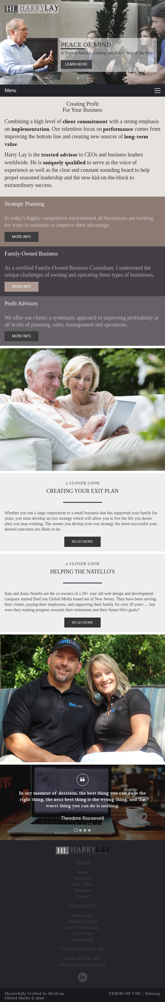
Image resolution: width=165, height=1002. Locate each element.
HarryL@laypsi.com (88, 964)
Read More (82, 541)
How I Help (82, 884)
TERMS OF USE (124, 993)
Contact (82, 896)
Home (82, 872)
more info (21, 237)
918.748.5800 (88, 958)
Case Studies (82, 933)
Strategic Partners (82, 921)
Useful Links (82, 915)
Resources (82, 890)
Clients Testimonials (82, 927)
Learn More (76, 64)
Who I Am (82, 878)
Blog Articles (82, 939)
